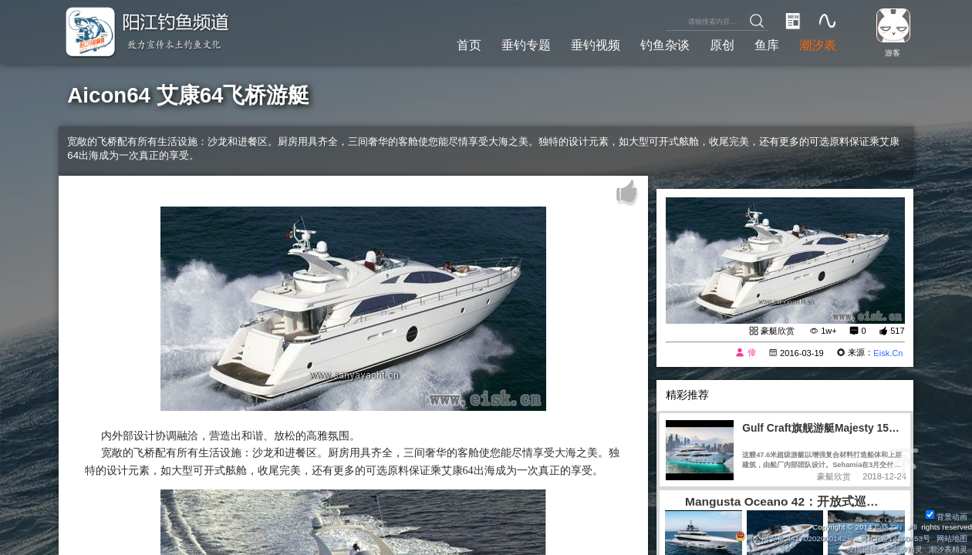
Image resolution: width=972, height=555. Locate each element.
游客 (892, 53)
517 (897, 330)
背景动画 (946, 517)
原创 (722, 45)
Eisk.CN (888, 527)
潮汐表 (817, 45)
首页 (469, 45)
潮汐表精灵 (948, 549)
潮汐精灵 (907, 549)
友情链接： (866, 549)
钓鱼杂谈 (665, 45)
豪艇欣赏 (778, 330)
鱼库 (766, 45)
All (913, 527)
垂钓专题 (526, 45)
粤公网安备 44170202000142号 (795, 538)
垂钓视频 (595, 45)
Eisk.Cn (888, 353)
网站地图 (952, 538)
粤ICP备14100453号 (895, 538)
